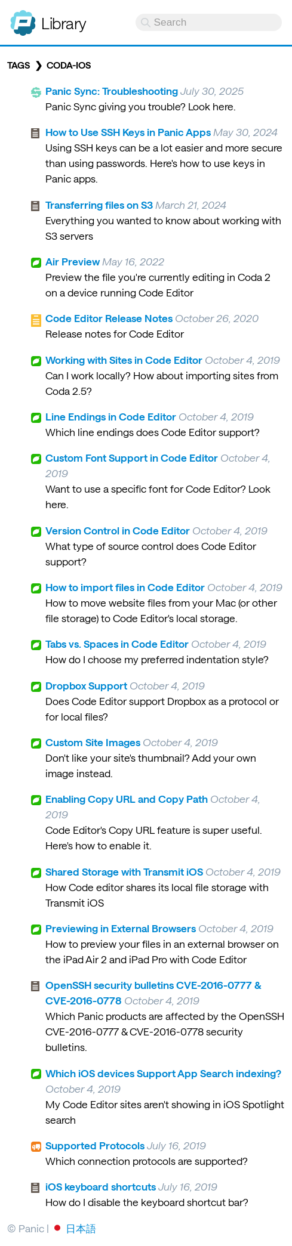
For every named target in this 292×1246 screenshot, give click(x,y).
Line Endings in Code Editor (110, 416)
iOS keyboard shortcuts (100, 1186)
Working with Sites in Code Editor (123, 360)
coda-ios (69, 65)
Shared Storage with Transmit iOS (124, 871)
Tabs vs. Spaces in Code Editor (117, 644)
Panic (23, 18)
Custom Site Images (92, 742)
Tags (18, 65)
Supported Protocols (95, 1145)
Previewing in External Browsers (120, 928)
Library (64, 23)
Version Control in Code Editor (117, 530)
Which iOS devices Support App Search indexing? (163, 1073)
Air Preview (72, 261)
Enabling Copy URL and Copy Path (126, 799)
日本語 (81, 1228)
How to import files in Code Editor (125, 587)
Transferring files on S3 (99, 205)
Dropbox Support (86, 685)
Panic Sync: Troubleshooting (111, 91)
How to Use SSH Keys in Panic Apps (128, 132)
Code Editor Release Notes (109, 318)
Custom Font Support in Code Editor (131, 457)
